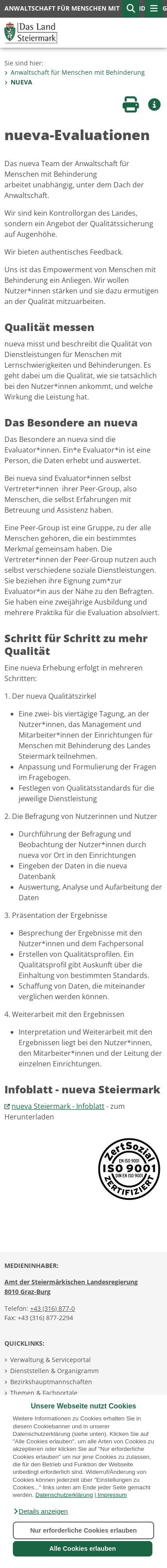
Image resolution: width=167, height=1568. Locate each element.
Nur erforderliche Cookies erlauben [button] (83, 1530)
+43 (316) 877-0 (52, 1308)
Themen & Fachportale (44, 1393)
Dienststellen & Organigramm (54, 1370)
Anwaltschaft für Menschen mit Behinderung (74, 72)
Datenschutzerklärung (64, 1495)
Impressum (112, 1495)
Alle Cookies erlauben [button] (82, 1548)
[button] (40, 1511)
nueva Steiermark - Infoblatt (58, 1106)
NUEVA (18, 82)
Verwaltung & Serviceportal (50, 1359)
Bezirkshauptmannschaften (51, 1382)
